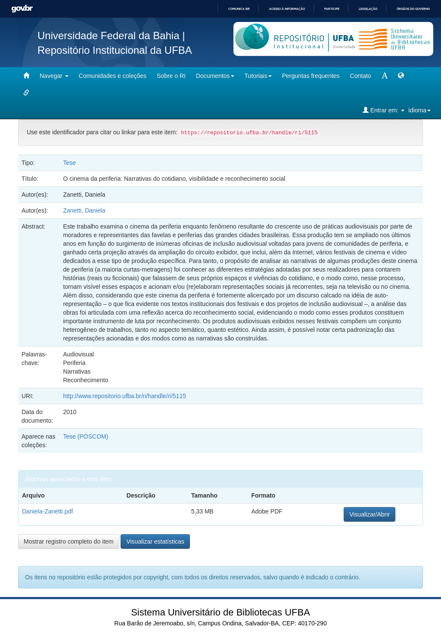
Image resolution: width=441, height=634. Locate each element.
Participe (331, 9)
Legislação (368, 9)
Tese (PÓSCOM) (85, 436)
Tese (69, 162)
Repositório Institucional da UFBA (114, 50)
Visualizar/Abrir (369, 514)
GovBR (22, 9)
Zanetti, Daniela (84, 210)
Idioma (419, 110)
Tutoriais (258, 75)
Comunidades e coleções (112, 75)
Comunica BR (239, 9)
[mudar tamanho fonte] (384, 75)
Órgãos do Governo (413, 9)
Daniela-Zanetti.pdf (47, 511)
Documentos (215, 75)
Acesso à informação (287, 9)
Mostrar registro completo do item (69, 541)
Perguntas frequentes (311, 75)
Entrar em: (383, 110)
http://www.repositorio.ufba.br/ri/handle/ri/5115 (124, 396)
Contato (360, 75)
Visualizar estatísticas (155, 541)
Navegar (54, 75)
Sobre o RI (171, 75)
